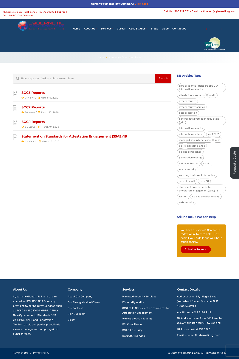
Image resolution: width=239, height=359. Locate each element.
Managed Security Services (139, 296)
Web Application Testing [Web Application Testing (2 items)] (206, 196)
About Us (89, 28)
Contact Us (179, 28)
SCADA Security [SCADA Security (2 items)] (187, 169)
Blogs (154, 28)
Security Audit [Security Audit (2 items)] (187, 181)
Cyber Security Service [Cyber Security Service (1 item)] (192, 107)
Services (106, 28)
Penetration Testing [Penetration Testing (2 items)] (190, 157)
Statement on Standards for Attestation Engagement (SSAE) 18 (74, 136)
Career (121, 28)
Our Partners (75, 308)
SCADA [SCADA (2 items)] (206, 163)
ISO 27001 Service (133, 336)
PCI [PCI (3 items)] (181, 145)
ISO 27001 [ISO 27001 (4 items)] (213, 134)
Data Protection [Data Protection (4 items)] (188, 112)
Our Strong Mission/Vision (84, 302)
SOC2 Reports (33, 107)
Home (76, 28)
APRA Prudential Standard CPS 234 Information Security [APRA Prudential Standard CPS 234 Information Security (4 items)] (199, 87)
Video (165, 28)
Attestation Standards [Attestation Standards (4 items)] (192, 95)
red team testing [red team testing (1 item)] (189, 163)
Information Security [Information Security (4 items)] (191, 128)
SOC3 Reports (33, 93)
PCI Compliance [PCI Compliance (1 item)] (196, 145)
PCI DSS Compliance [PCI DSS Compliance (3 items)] (190, 151)
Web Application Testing (137, 318)
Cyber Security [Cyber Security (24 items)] (187, 101)
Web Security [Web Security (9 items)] (186, 202)
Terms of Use (21, 353)
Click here (141, 3)
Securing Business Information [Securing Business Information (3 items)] (197, 175)
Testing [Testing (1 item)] (183, 196)
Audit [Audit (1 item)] (212, 95)
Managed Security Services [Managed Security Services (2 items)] (195, 140)
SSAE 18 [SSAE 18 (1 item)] (204, 181)
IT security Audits (133, 302)
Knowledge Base (118, 57)
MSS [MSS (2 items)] (217, 140)
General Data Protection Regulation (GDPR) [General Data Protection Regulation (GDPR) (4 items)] (199, 120)
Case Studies (137, 28)
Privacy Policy (41, 353)
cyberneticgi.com (189, 353)
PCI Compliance (132, 324)
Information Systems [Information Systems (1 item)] (191, 134)
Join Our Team (77, 314)
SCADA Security (132, 330)
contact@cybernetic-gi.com (202, 335)
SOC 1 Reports (33, 122)
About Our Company (80, 296)
